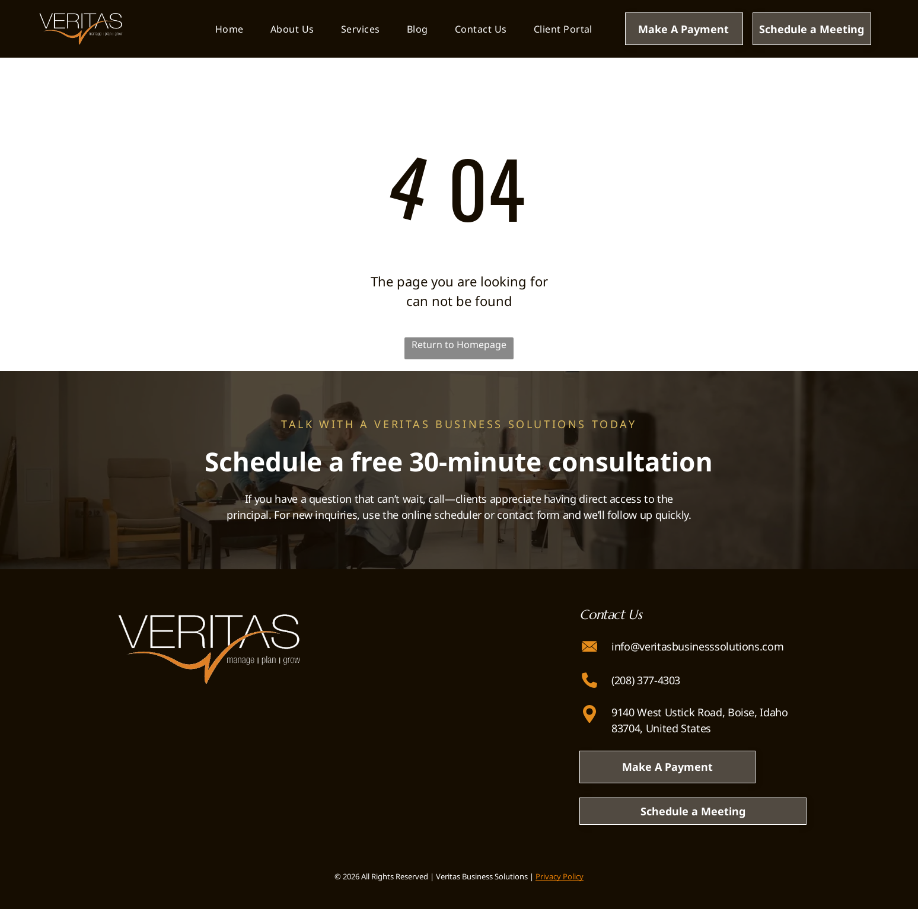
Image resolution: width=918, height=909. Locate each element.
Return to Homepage (459, 344)
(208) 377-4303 (645, 680)
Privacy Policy (560, 876)
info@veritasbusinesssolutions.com (697, 646)
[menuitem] (229, 28)
